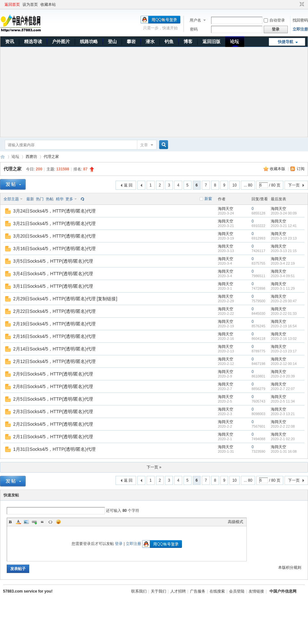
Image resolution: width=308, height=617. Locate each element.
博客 (188, 41)
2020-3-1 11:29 (283, 288)
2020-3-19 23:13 (284, 238)
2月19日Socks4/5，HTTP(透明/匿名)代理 (54, 323)
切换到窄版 (301, 4)
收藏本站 (48, 4)
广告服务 (197, 591)
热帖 (50, 199)
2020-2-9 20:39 (283, 376)
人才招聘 (178, 591)
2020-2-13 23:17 (284, 351)
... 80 (248, 185)
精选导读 (33, 41)
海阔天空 (225, 208)
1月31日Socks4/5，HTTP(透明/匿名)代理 (54, 449)
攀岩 (131, 41)
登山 (112, 41)
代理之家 (51, 156)
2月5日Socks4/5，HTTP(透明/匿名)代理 (53, 399)
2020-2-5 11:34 (283, 401)
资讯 (9, 41)
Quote (42, 522)
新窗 (208, 198)
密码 (194, 29)
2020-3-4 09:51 (283, 276)
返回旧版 (211, 41)
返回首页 (12, 4)
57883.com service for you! (28, 591)
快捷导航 (285, 42)
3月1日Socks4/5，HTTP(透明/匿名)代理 (53, 286)
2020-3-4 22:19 (283, 263)
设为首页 (30, 4)
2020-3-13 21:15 (284, 251)
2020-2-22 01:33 (284, 313)
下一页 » (154, 467)
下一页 (294, 185)
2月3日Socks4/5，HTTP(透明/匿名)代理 (53, 411)
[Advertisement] (154, 92)
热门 (40, 199)
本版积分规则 (289, 567)
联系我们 (139, 591)
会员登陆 (236, 591)
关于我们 (158, 591)
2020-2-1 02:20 (283, 439)
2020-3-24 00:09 (284, 213)
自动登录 (274, 20)
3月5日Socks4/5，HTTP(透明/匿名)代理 (53, 261)
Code (50, 522)
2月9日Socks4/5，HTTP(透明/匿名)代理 (53, 374)
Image (26, 522)
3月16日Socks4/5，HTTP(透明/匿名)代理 (54, 248)
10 (234, 185)
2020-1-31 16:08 (284, 451)
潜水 (150, 41)
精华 (60, 199)
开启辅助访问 (295, 4)
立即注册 (300, 29)
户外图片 (61, 41)
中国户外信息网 (2, 156)
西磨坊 (31, 156)
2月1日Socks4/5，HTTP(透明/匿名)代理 (53, 436)
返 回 (128, 185)
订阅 (300, 169)
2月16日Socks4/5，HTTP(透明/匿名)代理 (54, 336)
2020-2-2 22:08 (283, 426)
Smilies (58, 522)
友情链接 (256, 591)
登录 (119, 543)
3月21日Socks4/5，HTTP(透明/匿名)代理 (54, 223)
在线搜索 (217, 591)
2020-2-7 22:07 (283, 389)
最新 (30, 199)
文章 (144, 145)
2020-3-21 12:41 (284, 226)
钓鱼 (169, 41)
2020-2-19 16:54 (284, 326)
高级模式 (235, 522)
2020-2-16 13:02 (284, 338)
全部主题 (11, 199)
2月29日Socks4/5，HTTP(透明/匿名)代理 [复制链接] (65, 298)
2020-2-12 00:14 (284, 364)
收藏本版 (278, 169)
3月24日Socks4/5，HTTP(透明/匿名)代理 (54, 210)
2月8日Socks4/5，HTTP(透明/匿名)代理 (53, 386)
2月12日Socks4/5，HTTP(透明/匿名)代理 (54, 361)
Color (18, 522)
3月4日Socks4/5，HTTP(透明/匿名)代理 (53, 273)
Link (34, 522)
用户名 (195, 20)
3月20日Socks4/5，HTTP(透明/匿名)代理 (54, 236)
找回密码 (300, 20)
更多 (69, 199)
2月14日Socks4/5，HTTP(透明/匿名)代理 (54, 348)
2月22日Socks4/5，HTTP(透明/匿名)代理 (54, 311)
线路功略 (89, 41)
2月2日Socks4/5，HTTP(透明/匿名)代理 (53, 424)
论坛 (234, 41)
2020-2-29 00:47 (284, 301)
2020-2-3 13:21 (283, 414)
